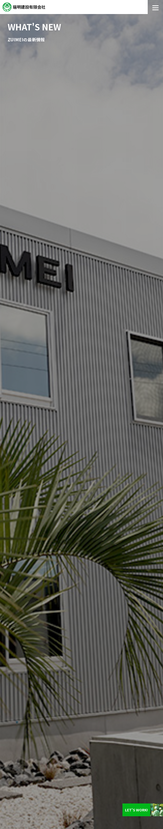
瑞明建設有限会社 (29, 7)
